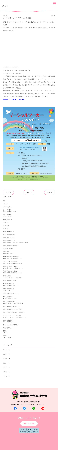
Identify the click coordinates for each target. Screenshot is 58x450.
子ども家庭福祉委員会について (11, 306)
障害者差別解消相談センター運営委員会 (14, 312)
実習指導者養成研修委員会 (10, 271)
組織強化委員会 (7, 276)
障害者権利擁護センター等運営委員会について (15, 242)
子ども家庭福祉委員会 (9, 301)
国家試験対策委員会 (8, 284)
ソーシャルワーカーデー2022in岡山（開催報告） (18, 18)
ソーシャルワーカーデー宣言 (12, 73)
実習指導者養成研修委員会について (12, 273)
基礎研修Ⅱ (6, 226)
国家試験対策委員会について (11, 285)
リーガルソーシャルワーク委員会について (14, 317)
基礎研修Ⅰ (6, 222)
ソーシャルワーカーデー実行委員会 (12, 278)
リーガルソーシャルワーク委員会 (12, 315)
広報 (4, 201)
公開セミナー (6, 290)
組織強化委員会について (9, 281)
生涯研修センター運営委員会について (13, 258)
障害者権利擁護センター (9, 241)
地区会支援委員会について (10, 322)
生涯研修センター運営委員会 (11, 256)
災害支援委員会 (7, 328)
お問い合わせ (30, 423)
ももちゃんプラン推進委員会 (11, 325)
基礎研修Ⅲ (6, 229)
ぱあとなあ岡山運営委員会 (10, 261)
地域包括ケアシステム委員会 (10, 266)
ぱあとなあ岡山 (7, 207)
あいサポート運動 (8, 249)
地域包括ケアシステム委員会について (13, 268)
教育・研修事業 (7, 215)
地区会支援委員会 (8, 320)
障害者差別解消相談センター (11, 245)
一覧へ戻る (29, 192)
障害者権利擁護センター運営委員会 (12, 309)
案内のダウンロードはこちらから (14, 99)
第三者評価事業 (7, 210)
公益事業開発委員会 (8, 288)
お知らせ (5, 204)
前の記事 (8, 192)
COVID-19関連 (7, 337)
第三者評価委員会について (10, 298)
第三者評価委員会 (8, 296)
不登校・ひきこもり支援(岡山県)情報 (13, 303)
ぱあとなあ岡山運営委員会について (12, 263)
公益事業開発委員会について (11, 293)
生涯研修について (8, 219)
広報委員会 (6, 252)
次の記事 (49, 192)
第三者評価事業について (9, 212)
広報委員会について (8, 253)
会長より (5, 333)
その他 (5, 336)
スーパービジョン (7, 216)
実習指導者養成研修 (8, 232)
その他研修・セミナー (9, 238)
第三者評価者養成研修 (9, 235)
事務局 (5, 331)
